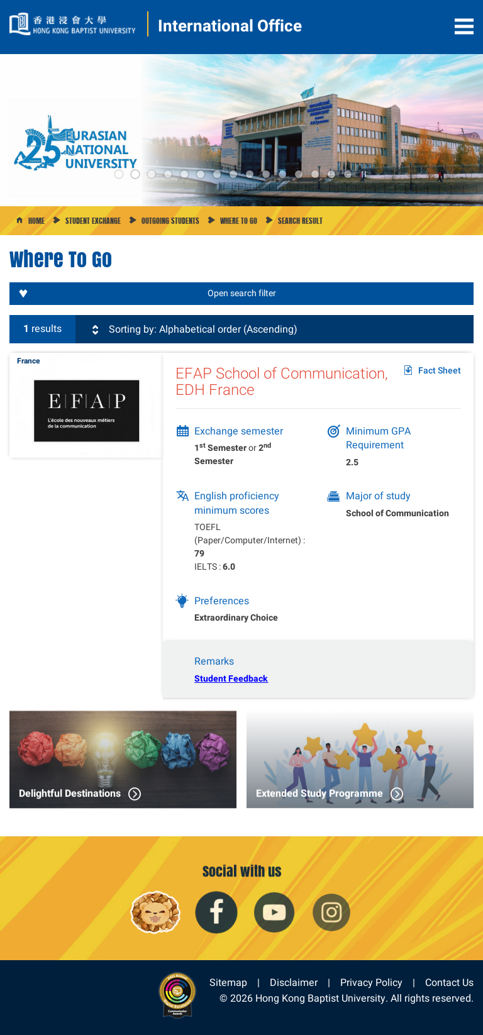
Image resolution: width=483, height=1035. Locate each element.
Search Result (300, 220)
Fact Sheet (439, 371)
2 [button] (134, 174)
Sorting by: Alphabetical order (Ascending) (193, 329)
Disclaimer (294, 982)
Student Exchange (93, 220)
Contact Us (449, 982)
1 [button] (119, 174)
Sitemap (228, 982)
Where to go (238, 220)
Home (36, 220)
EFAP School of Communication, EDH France (281, 381)
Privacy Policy (371, 982)
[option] (241, 130)
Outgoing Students (170, 220)
